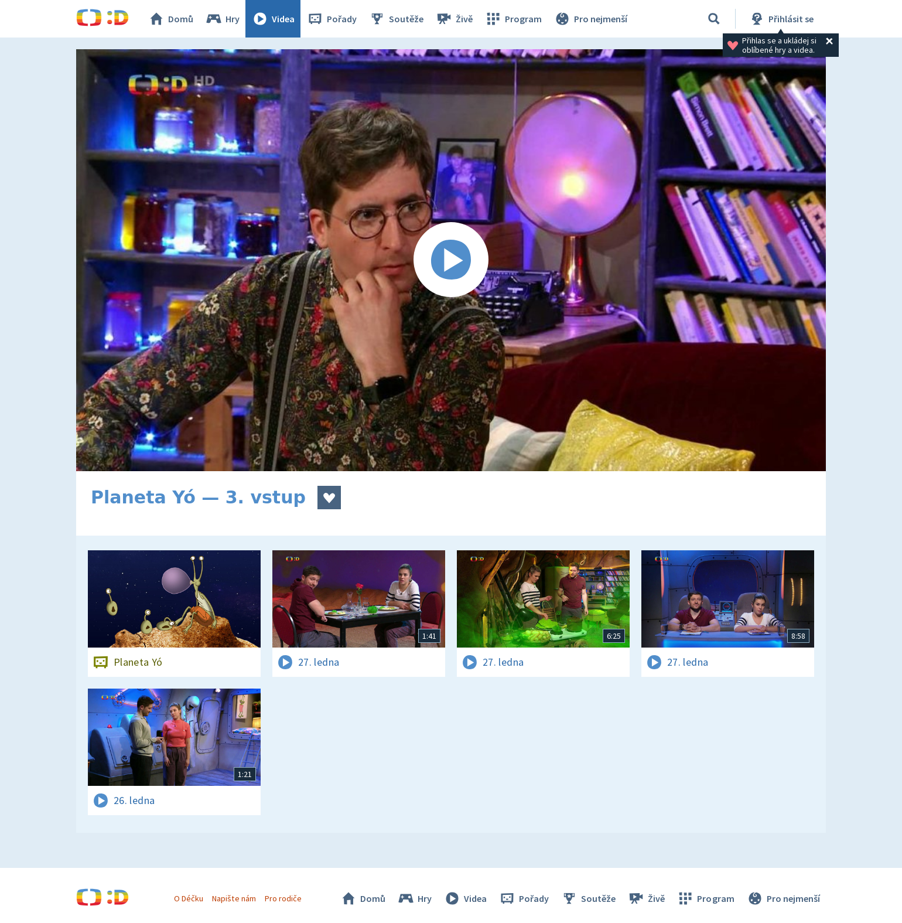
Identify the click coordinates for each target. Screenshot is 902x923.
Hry (222, 19)
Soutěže (395, 19)
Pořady (331, 19)
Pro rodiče (283, 898)
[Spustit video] (451, 260)
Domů (170, 19)
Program (513, 19)
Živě (454, 19)
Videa (273, 19)
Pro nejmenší (590, 19)
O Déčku (188, 898)
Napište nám (233, 898)
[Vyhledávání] (714, 19)
